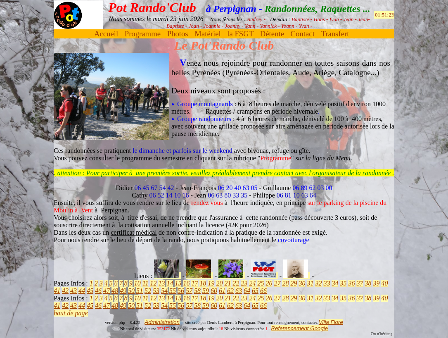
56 (181, 290)
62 (230, 290)
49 (123, 290)
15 (178, 283)
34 (335, 283)
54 (164, 290)
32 (318, 283)
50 (131, 290)
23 (244, 283)
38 (368, 283)
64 (247, 290)
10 (137, 283)
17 (194, 283)
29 (293, 283)
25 (260, 283)
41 (57, 290)
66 (263, 290)
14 (169, 283)
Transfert (335, 33)
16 (186, 283)
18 (202, 283)
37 (359, 283)
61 (222, 290)
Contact (303, 33)
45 (90, 290)
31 (310, 283)
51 (139, 290)
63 (238, 290)
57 (189, 290)
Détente (272, 33)
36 (351, 283)
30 (302, 283)
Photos (177, 33)
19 (211, 283)
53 (156, 290)
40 (384, 283)
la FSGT (240, 33)
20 (219, 283)
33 (326, 283)
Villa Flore (331, 322)
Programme (143, 33)
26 (268, 283)
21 (227, 283)
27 (277, 283)
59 (205, 290)
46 (98, 290)
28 (285, 283)
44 (81, 290)
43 (73, 290)
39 (376, 283)
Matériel (207, 33)
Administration (162, 322)
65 (255, 290)
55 (172, 290)
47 (106, 290)
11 (145, 283)
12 (153, 283)
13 (161, 283)
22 (235, 283)
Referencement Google (299, 328)
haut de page (71, 313)
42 (65, 290)
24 (252, 283)
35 (343, 283)
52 (148, 290)
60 (214, 290)
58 (197, 290)
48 (114, 290)
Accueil (106, 33)
